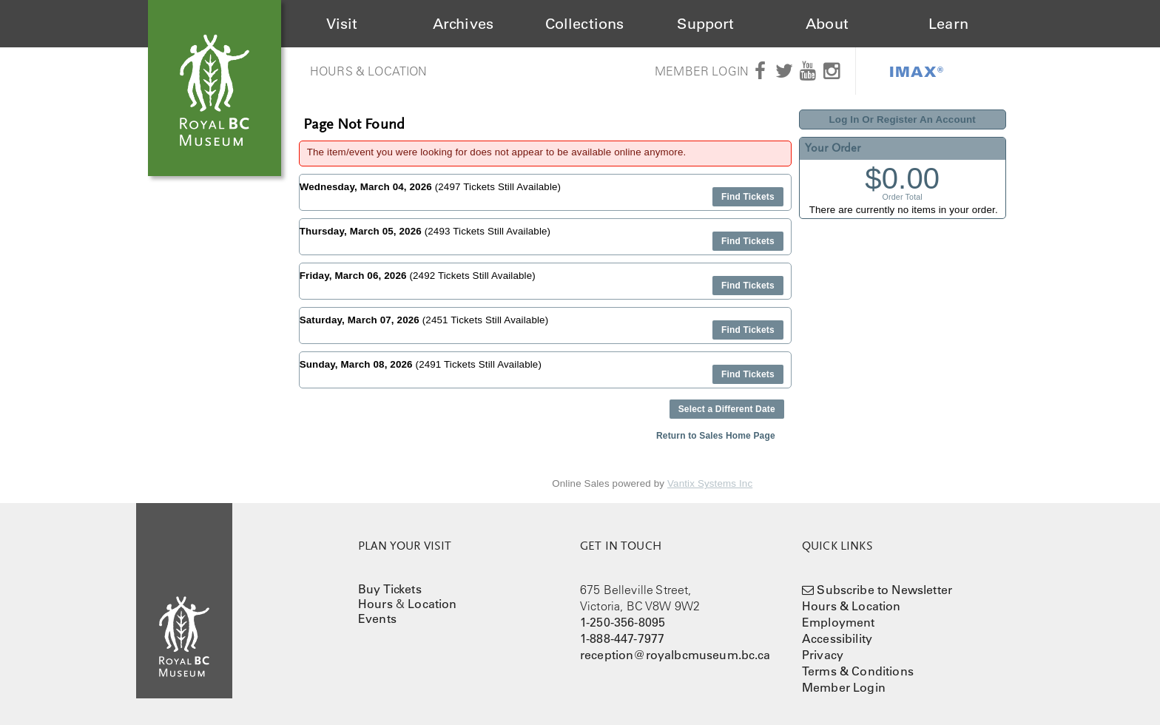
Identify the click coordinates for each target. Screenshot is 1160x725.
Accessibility (837, 638)
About (827, 24)
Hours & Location (369, 71)
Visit (342, 24)
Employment (838, 622)
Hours (375, 603)
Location (432, 603)
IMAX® (916, 71)
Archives (463, 24)
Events (377, 618)
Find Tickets (748, 197)
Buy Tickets (390, 588)
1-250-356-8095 (622, 622)
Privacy (822, 654)
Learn (948, 24)
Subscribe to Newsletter (884, 589)
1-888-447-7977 (622, 638)
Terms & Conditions (858, 671)
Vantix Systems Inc (709, 483)
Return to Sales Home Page (715, 436)
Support (705, 24)
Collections (584, 24)
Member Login (702, 71)
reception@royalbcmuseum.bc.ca (675, 654)
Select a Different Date (726, 409)
